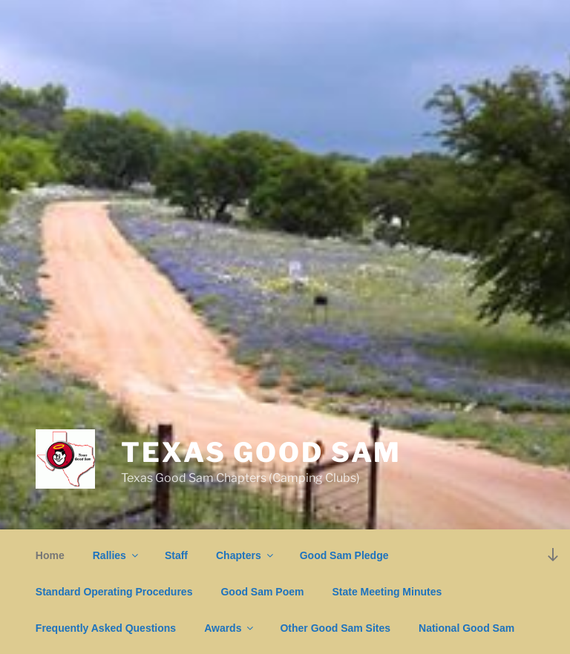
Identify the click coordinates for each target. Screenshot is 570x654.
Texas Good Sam (261, 452)
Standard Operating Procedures (114, 592)
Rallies (116, 555)
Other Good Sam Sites (335, 628)
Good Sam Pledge (344, 555)
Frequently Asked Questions (106, 628)
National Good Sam (466, 628)
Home (50, 555)
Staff (176, 555)
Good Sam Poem (262, 592)
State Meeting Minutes (387, 592)
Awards (229, 628)
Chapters (245, 555)
